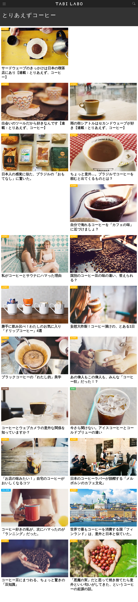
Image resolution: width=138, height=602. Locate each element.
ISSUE (73, 389)
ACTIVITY (5, 29)
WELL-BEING (6, 490)
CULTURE (5, 389)
